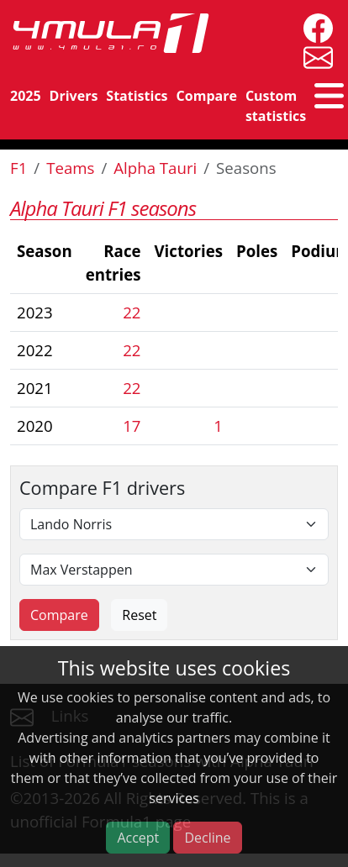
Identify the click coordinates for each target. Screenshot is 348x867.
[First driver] (174, 524)
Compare (207, 96)
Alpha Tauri (155, 167)
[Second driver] (174, 570)
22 (131, 312)
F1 (18, 167)
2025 (25, 96)
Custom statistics (275, 106)
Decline (207, 837)
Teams (70, 167)
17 (131, 425)
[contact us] (314, 55)
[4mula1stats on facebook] (314, 26)
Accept (138, 837)
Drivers (74, 96)
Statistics (136, 96)
